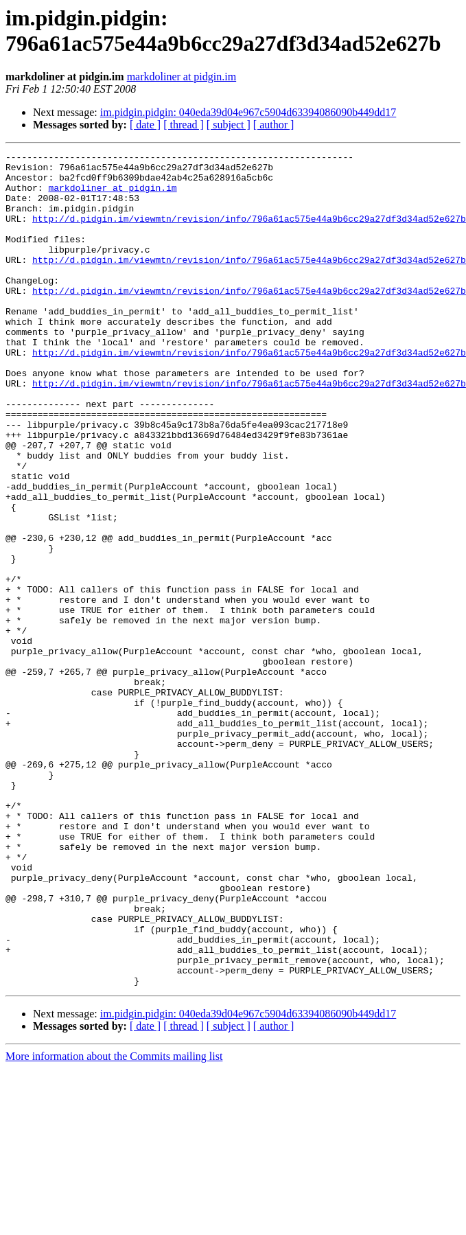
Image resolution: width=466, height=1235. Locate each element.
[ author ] (273, 124)
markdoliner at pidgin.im (182, 76)
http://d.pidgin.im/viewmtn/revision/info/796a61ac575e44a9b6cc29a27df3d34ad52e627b (249, 233)
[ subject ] (229, 124)
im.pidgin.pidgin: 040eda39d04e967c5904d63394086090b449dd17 (248, 112)
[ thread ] (183, 124)
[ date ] (145, 124)
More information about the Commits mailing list (113, 1223)
